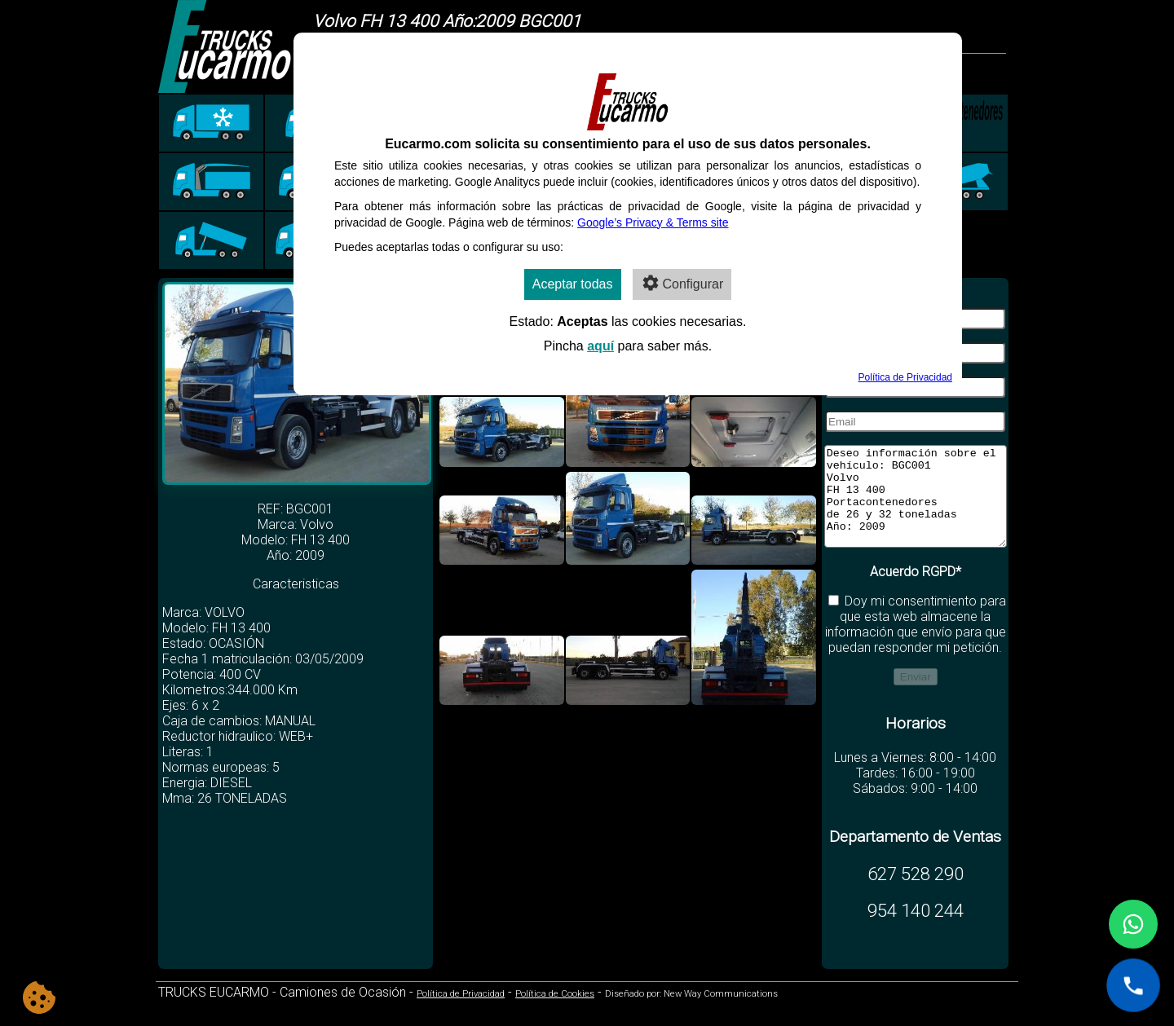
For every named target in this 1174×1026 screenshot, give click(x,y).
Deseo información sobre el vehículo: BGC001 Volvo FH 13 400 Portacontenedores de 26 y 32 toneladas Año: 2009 (915, 506)
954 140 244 (915, 929)
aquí (600, 346)
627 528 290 (915, 893)
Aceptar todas (572, 284)
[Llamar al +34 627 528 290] (1133, 985)
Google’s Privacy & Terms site (652, 222)
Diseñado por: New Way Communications (691, 1013)
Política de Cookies (554, 1013)
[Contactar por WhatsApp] (1133, 924)
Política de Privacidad (461, 1013)
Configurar (682, 283)
